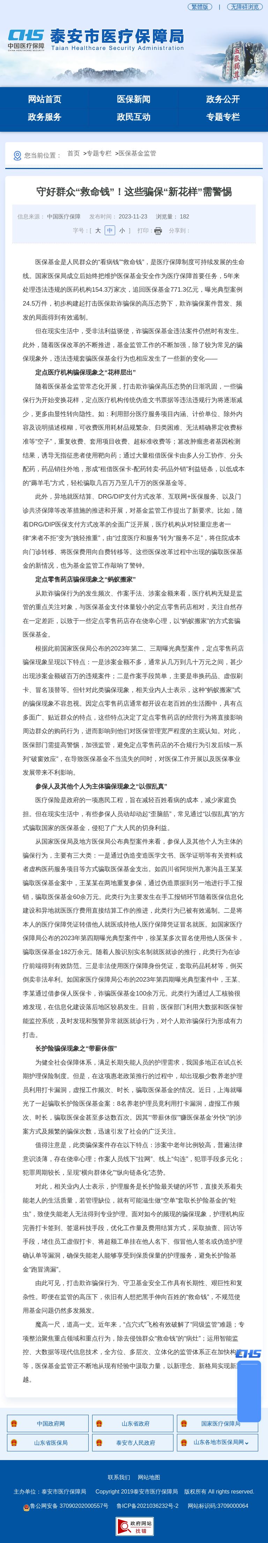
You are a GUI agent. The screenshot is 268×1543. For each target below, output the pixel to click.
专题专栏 (223, 117)
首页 (73, 153)
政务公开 (223, 99)
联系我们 (119, 1477)
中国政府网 (51, 1424)
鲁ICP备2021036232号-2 (148, 1506)
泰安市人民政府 (135, 1443)
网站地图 (149, 1477)
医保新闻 (133, 99)
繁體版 (200, 7)
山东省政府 (136, 1424)
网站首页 (44, 99)
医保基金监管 (137, 153)
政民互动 (133, 117)
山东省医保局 (51, 1443)
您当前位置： (37, 155)
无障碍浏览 (245, 7)
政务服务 (44, 117)
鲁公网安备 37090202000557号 (66, 1506)
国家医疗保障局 (220, 1424)
